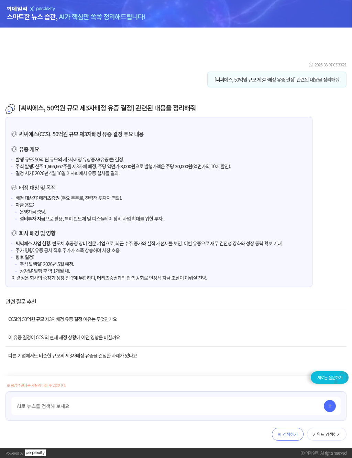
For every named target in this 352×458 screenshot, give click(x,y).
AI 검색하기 (288, 434)
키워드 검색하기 (327, 434)
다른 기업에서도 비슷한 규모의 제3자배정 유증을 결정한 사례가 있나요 (72, 355)
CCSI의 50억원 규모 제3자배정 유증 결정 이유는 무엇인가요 (62, 319)
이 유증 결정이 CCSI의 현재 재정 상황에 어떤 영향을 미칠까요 (64, 337)
